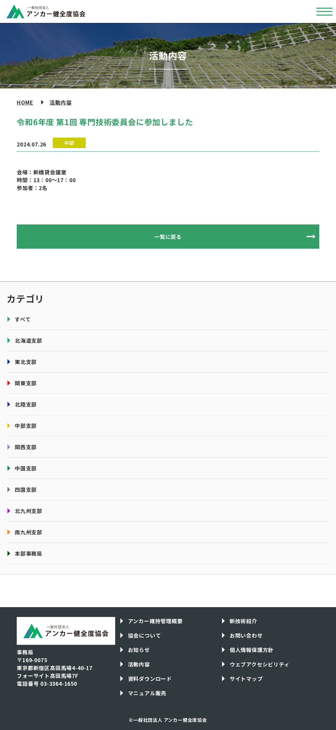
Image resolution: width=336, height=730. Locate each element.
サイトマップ (246, 678)
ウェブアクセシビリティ (260, 664)
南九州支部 (28, 532)
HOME (25, 102)
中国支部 (26, 468)
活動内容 (61, 102)
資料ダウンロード (150, 678)
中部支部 (26, 426)
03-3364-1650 (58, 683)
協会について (144, 635)
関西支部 (26, 447)
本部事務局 (28, 553)
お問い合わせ (246, 635)
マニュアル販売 (147, 693)
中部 (69, 142)
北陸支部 (26, 404)
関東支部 (26, 383)
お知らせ (139, 650)
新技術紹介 (243, 621)
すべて (23, 319)
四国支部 (26, 489)
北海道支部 (28, 340)
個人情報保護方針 (252, 650)
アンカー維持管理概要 (155, 621)
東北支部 (26, 362)
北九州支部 (28, 511)
